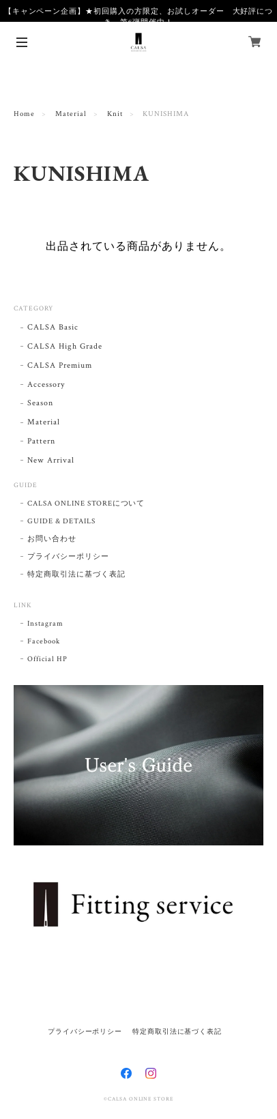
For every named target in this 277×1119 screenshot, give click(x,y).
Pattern (41, 441)
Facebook (43, 641)
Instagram (45, 623)
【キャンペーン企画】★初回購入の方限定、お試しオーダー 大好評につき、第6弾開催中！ (139, 16)
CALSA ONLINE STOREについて (86, 503)
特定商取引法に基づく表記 (76, 574)
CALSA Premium (59, 365)
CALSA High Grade (64, 346)
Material (71, 114)
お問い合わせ (51, 539)
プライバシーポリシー (68, 557)
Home (24, 114)
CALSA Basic (52, 327)
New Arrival (50, 460)
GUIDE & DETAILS (61, 521)
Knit (115, 114)
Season (40, 403)
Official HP (47, 659)
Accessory (46, 384)
